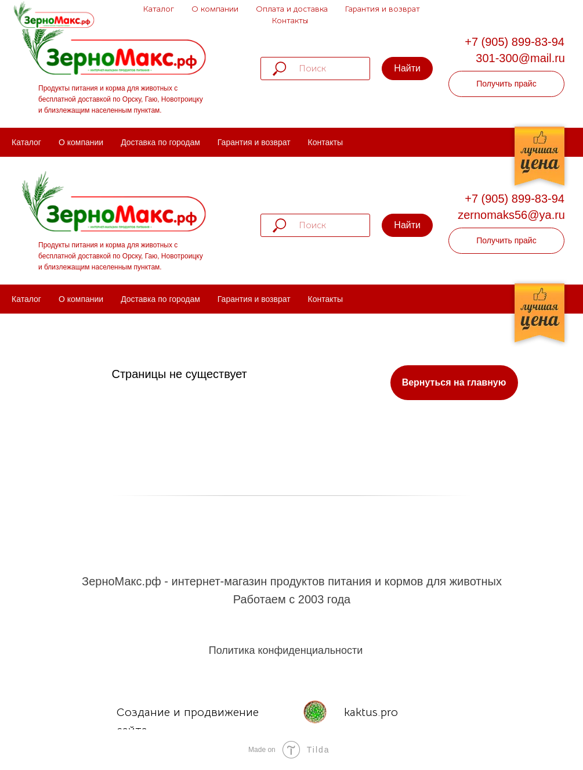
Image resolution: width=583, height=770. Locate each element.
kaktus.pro (371, 712)
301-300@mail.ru (520, 58)
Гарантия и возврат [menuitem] (254, 142)
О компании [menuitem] (81, 142)
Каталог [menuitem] (26, 142)
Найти (407, 68)
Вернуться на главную (454, 382)
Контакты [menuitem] (325, 142)
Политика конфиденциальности (286, 650)
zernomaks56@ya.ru (511, 214)
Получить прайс (506, 83)
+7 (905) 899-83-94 (514, 41)
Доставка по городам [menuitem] (160, 142)
